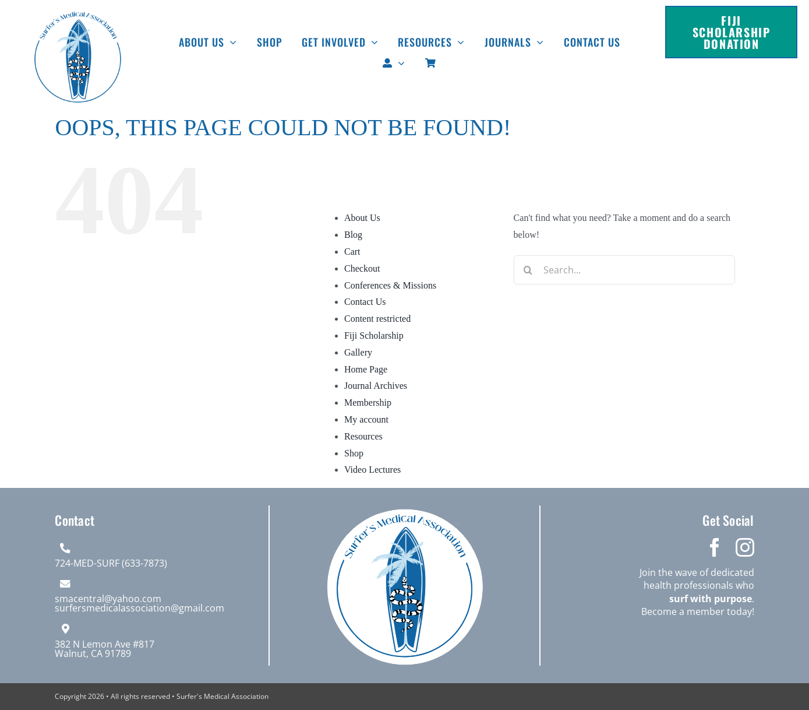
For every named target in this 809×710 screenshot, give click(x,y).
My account (366, 419)
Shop (353, 453)
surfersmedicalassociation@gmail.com (139, 608)
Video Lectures (372, 469)
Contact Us (365, 302)
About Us (362, 218)
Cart (352, 251)
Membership (367, 402)
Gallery (358, 352)
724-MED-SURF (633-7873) (111, 563)
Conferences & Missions (390, 285)
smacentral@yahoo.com (108, 598)
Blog (353, 235)
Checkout (362, 268)
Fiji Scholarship (374, 335)
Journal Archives (375, 386)
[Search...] (624, 269)
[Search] (528, 269)
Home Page (365, 369)
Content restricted (377, 319)
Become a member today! (697, 611)
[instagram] (745, 547)
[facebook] (714, 547)
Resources (363, 436)
